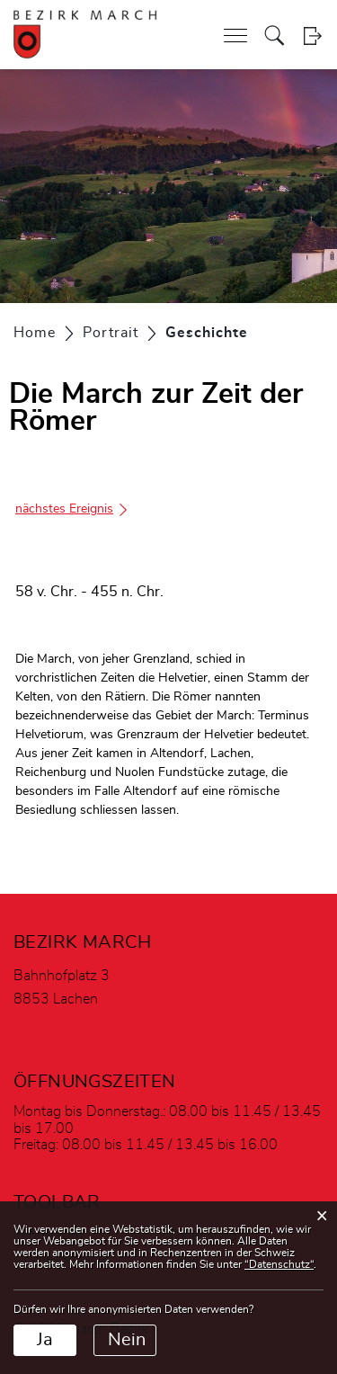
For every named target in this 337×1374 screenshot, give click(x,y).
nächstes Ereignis (72, 509)
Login (312, 35)
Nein (127, 1340)
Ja (45, 1340)
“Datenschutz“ (279, 1264)
